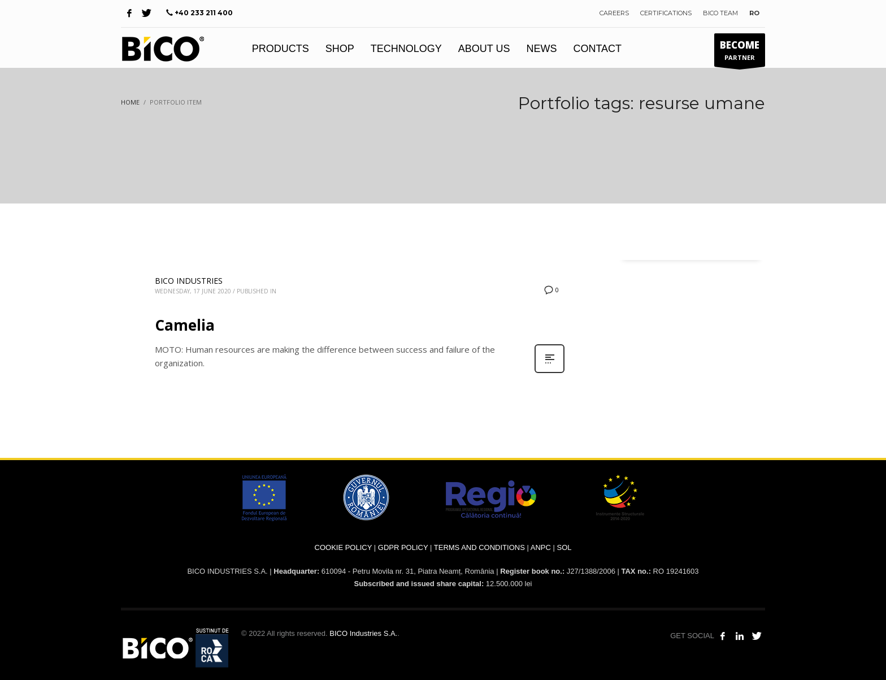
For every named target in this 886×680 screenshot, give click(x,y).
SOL (564, 547)
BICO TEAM (720, 13)
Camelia (185, 325)
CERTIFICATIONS (666, 13)
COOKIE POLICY (343, 547)
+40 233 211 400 (204, 12)
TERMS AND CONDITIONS (479, 547)
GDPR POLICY (403, 547)
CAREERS (614, 13)
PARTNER (739, 52)
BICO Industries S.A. (363, 633)
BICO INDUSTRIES (189, 280)
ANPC (541, 547)
